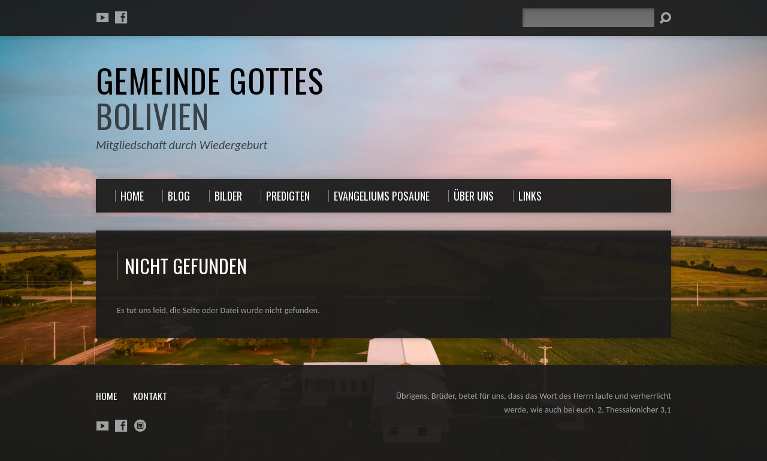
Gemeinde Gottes (210, 97)
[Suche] (588, 17)
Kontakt (150, 396)
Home (106, 396)
